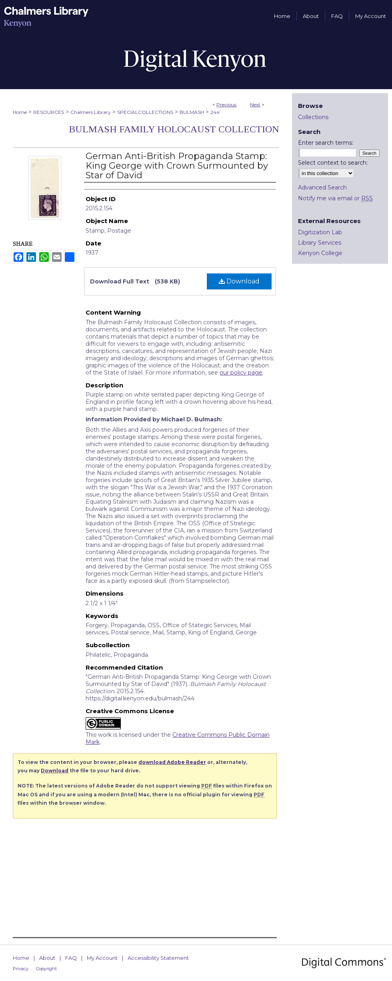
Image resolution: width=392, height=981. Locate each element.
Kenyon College (320, 253)
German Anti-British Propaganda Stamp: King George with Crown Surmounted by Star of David (177, 166)
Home (20, 112)
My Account (102, 958)
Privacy (20, 968)
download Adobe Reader (172, 762)
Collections (313, 117)
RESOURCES (48, 112)
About (47, 958)
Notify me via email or (335, 198)
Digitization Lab (320, 232)
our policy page (241, 372)
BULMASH (192, 112)
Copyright (46, 968)
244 (215, 112)
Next (255, 105)
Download (239, 281)
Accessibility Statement (158, 958)
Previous (226, 105)
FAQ (71, 958)
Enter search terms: (325, 142)
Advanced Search (322, 187)
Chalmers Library (90, 112)
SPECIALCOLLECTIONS (145, 112)
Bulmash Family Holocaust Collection (174, 129)
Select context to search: (333, 162)
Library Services (319, 242)
